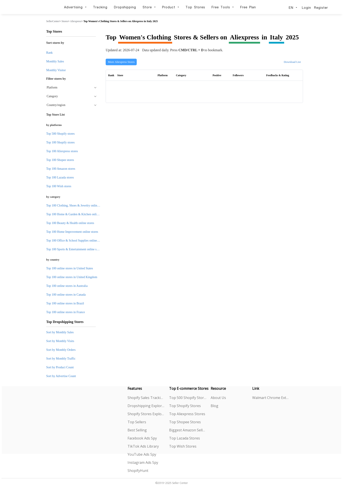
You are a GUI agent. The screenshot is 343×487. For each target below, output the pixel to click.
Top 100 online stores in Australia (67, 286)
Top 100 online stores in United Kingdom (71, 277)
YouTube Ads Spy (142, 454)
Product (170, 7)
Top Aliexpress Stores (187, 413)
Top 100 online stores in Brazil (65, 303)
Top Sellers (137, 422)
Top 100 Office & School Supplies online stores (75, 240)
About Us (218, 397)
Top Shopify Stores (185, 405)
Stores (64, 21)
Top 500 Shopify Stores (187, 397)
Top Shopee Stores (185, 422)
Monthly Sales (55, 61)
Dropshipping (125, 7)
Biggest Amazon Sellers (187, 430)
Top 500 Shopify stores (60, 133)
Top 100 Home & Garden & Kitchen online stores (76, 214)
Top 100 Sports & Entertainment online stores (74, 249)
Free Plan (248, 7)
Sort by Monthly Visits (60, 341)
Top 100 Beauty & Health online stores (70, 223)
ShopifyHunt (138, 470)
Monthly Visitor (56, 70)
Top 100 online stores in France (65, 312)
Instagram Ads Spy (143, 462)
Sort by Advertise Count (61, 376)
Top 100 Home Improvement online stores (72, 231)
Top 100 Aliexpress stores (62, 151)
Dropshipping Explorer (146, 405)
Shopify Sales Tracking (146, 397)
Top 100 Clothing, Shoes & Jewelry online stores (76, 205)
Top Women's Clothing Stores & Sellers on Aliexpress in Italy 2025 (120, 21)
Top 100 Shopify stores (60, 142)
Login (306, 7)
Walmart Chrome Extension (271, 397)
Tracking (100, 7)
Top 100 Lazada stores (60, 177)
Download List (292, 62)
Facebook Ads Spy (142, 438)
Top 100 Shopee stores (60, 160)
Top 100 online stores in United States (69, 268)
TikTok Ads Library (143, 446)
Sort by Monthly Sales (60, 332)
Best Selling (137, 430)
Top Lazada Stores (184, 438)
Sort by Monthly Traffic (60, 358)
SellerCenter (52, 21)
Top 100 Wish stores (58, 186)
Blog (214, 405)
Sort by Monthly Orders (60, 349)
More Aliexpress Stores (121, 62)
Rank (49, 52)
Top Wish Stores (182, 446)
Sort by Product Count (60, 367)
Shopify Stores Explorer (146, 413)
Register (321, 7)
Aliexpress (75, 21)
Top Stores (195, 7)
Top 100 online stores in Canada (66, 294)
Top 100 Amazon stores (60, 168)
